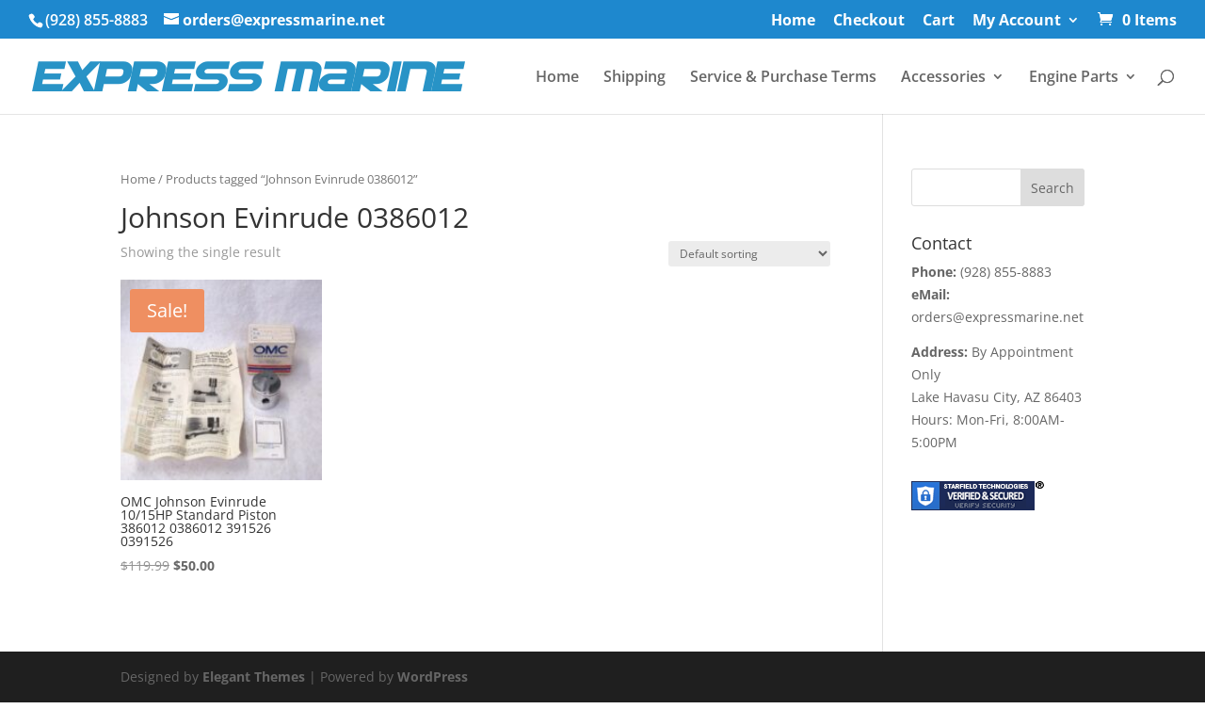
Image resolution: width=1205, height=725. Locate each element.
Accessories (943, 78)
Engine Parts (1073, 78)
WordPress (432, 676)
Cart (939, 21)
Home (793, 21)
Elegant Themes (253, 676)
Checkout (869, 21)
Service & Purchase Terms (783, 78)
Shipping (634, 78)
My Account (1016, 21)
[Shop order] (749, 253)
